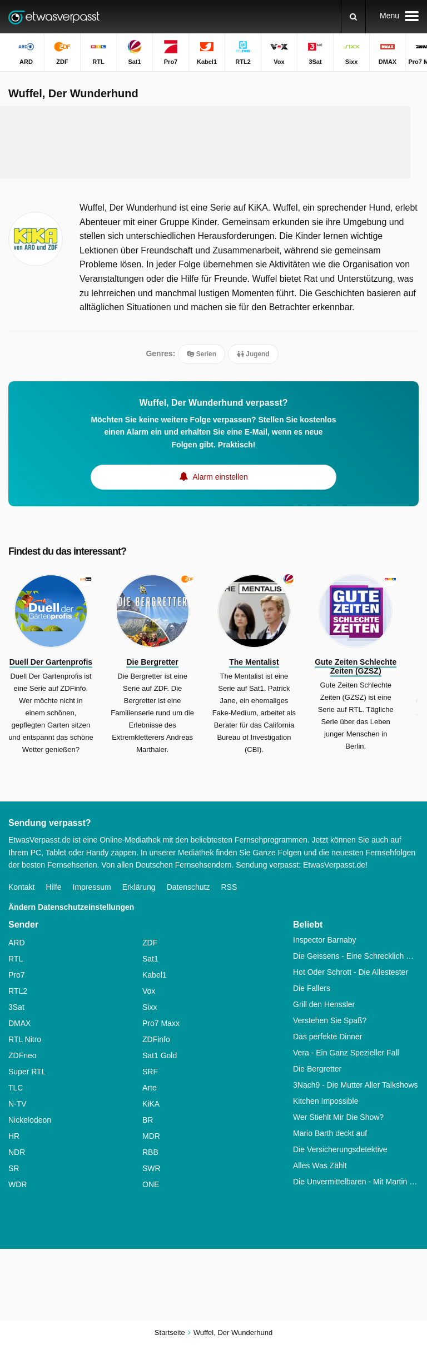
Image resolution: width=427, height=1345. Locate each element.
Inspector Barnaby (324, 939)
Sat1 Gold (159, 1055)
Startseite (170, 1332)
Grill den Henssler (324, 1004)
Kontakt (21, 887)
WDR (17, 1184)
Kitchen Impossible (326, 1101)
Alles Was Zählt (320, 1165)
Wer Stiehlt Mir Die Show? (338, 1117)
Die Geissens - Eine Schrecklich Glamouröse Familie (356, 956)
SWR (151, 1168)
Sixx (149, 1007)
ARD (16, 942)
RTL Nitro (24, 1039)
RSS (229, 887)
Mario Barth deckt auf (330, 1133)
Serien (201, 354)
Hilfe (53, 887)
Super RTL (27, 1071)
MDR (151, 1136)
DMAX (19, 1023)
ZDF (149, 942)
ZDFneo (22, 1055)
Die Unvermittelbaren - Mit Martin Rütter (356, 1181)
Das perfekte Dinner (328, 1036)
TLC (15, 1087)
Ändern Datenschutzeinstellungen (71, 907)
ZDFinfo (156, 1039)
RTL (15, 958)
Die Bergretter (317, 1068)
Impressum (92, 887)
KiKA (151, 1103)
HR (13, 1136)
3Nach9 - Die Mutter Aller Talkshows (355, 1084)
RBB (150, 1152)
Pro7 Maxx (161, 1023)
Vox (148, 991)
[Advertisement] (213, 142)
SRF (150, 1071)
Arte (149, 1087)
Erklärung (139, 887)
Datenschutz (188, 887)
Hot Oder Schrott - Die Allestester (350, 972)
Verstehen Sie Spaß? (329, 1020)
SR (13, 1168)
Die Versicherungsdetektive (340, 1149)
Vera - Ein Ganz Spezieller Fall (346, 1052)
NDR (16, 1152)
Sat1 (150, 958)
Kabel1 (154, 974)
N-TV (17, 1103)
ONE (150, 1184)
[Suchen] (353, 16)
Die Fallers (311, 988)
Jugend (253, 354)
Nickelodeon (29, 1119)
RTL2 (17, 991)
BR (147, 1119)
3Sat (16, 1007)
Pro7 (16, 974)
